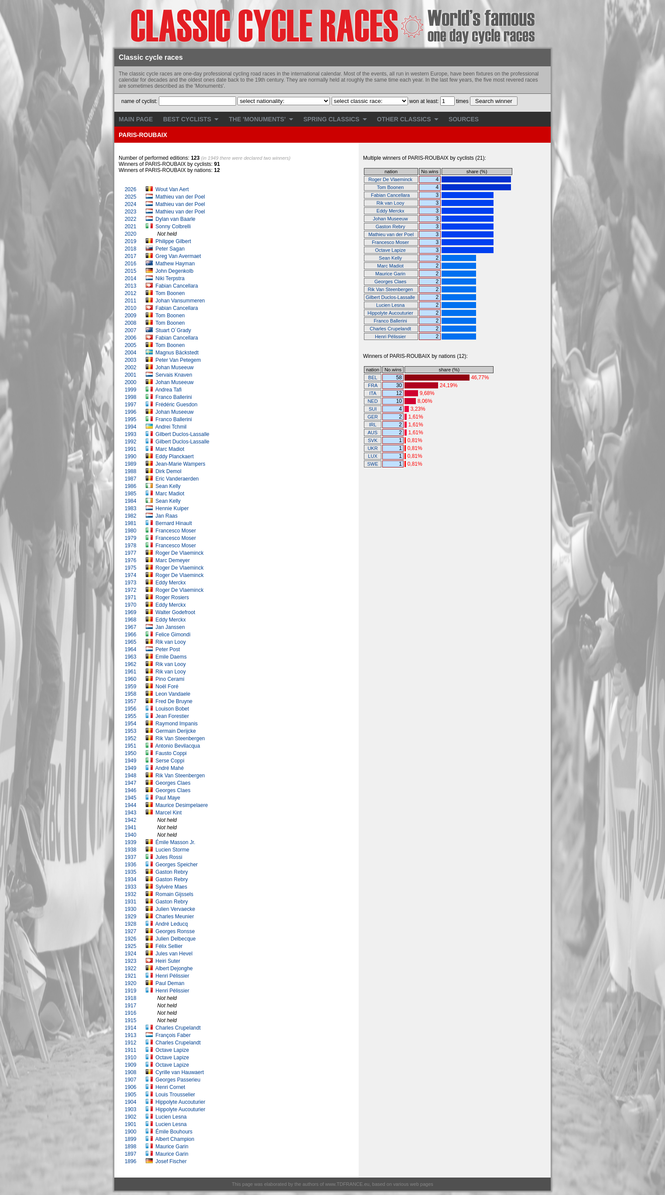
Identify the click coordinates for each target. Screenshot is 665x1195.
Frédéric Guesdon (177, 405)
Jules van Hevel (174, 954)
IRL (373, 424)
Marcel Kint (169, 813)
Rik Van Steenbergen (180, 738)
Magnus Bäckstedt (177, 353)
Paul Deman (170, 983)
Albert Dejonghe (174, 968)
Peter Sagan (170, 249)
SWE (372, 464)
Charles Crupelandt (178, 1028)
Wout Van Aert (172, 189)
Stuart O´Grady (173, 330)
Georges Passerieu (178, 1080)
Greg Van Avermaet (178, 256)
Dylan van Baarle (175, 219)
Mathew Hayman (175, 264)
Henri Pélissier (173, 976)
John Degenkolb (175, 271)
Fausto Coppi (171, 753)
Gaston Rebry (172, 872)
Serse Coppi (170, 761)
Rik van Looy (171, 642)
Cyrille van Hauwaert (180, 1072)
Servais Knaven (174, 375)
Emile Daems (171, 657)
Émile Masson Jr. (176, 842)
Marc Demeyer (173, 560)
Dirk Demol (169, 471)
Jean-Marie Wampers (181, 464)
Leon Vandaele (173, 694)
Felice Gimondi (173, 635)
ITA (372, 393)
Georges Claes (173, 783)
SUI (373, 409)
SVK (372, 440)
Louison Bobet (172, 709)
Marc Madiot (170, 449)
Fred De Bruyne (174, 701)
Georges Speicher (177, 865)
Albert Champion (175, 1139)
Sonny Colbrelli (173, 226)
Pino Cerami (170, 679)
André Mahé (170, 768)
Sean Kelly (168, 486)
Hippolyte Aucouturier (180, 1102)
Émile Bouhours (174, 1132)
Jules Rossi (169, 857)
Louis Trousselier (175, 1095)
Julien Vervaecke (175, 909)
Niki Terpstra (169, 278)
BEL (372, 377)
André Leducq (172, 924)
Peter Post (168, 649)
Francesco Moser (176, 531)
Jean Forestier (172, 716)
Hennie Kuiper (172, 508)
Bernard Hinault (174, 523)
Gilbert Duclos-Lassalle (183, 434)
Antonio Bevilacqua (178, 746)
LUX (372, 456)
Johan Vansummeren (180, 301)
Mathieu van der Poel (180, 197)
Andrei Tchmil (171, 427)
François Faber (173, 1035)
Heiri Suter (168, 961)
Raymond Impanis (177, 724)
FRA (372, 385)
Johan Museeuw (175, 367)
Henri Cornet (170, 1087)
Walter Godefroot (175, 612)
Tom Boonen (170, 293)
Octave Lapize (172, 1050)
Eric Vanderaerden (177, 479)
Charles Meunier (175, 916)
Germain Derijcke (176, 731)
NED (372, 401)
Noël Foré (167, 686)
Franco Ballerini (174, 397)
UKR (372, 448)
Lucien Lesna (171, 1117)
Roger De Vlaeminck (180, 553)
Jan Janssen (170, 627)
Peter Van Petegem (178, 360)
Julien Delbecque (176, 939)
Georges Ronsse (175, 931)
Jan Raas (167, 516)
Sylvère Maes (172, 887)
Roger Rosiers (172, 597)
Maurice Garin (172, 1146)
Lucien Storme (173, 850)
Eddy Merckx (171, 583)
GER (372, 416)
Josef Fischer (171, 1161)
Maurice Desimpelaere (182, 805)
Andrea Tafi (169, 390)
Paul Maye (168, 798)
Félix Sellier (169, 946)
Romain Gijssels (175, 894)
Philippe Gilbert (173, 241)
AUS (372, 432)
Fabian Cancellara (177, 286)
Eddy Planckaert (175, 456)
